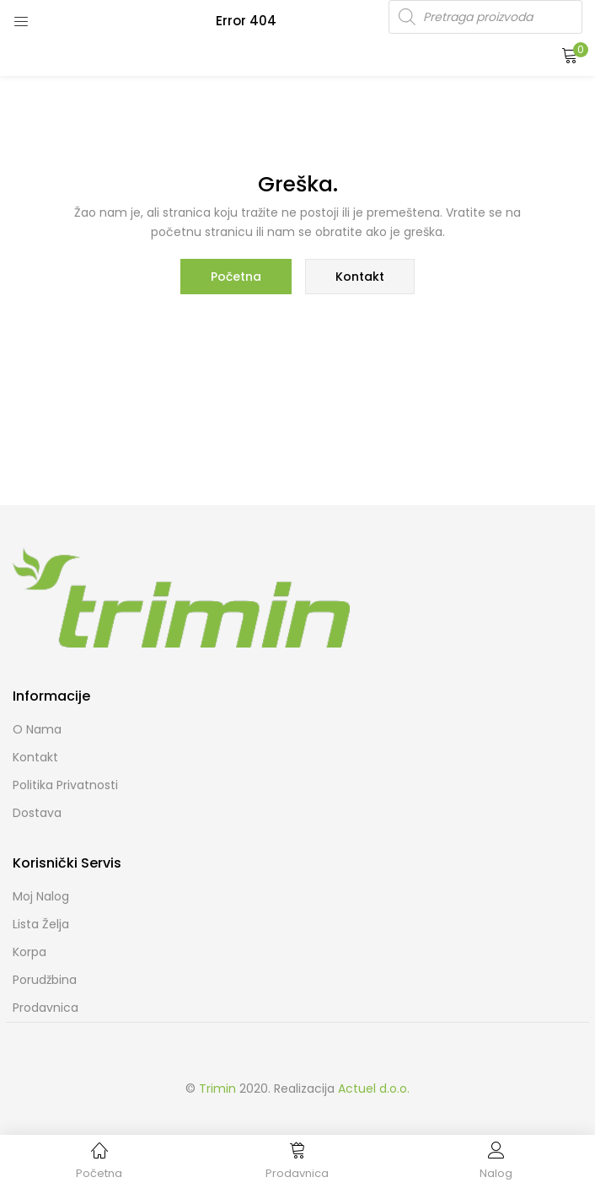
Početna (236, 276)
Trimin (217, 1088)
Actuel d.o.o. (374, 1088)
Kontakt (359, 276)
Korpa (29, 951)
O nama (37, 729)
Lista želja (41, 924)
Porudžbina (45, 979)
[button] (569, 55)
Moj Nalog (41, 896)
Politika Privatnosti (65, 785)
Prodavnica (45, 1007)
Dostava (37, 812)
